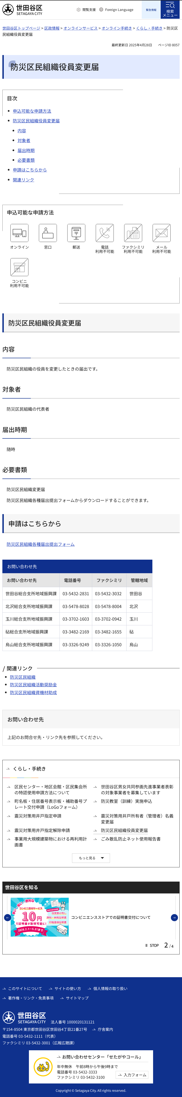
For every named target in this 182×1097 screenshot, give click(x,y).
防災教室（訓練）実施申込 (126, 800)
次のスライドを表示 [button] (177, 917)
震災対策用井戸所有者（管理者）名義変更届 (137, 818)
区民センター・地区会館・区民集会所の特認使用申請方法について (50, 789)
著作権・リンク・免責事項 (31, 997)
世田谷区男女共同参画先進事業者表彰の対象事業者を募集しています (137, 789)
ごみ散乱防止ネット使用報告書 (131, 838)
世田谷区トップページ (21, 27)
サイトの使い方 (68, 987)
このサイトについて (25, 987)
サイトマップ (77, 997)
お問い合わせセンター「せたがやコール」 (102, 1056)
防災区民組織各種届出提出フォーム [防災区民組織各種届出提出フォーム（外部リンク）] (41, 543)
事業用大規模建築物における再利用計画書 (50, 841)
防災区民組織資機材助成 (33, 691)
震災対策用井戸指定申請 (37, 815)
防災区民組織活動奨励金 (33, 684)
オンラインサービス (81, 27)
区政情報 (51, 27)
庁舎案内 (105, 1028)
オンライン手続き (117, 27)
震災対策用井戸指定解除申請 (42, 829)
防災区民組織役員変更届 (124, 829)
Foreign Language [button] (119, 9)
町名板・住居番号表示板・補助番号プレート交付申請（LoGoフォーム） (50, 803)
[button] (86, 9)
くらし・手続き (149, 27)
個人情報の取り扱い (110, 987)
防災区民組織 (23, 676)
